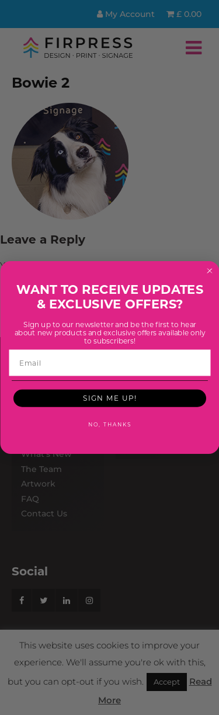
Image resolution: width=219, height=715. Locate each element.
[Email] (110, 363)
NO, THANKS (109, 424)
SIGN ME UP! (109, 398)
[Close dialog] (209, 271)
